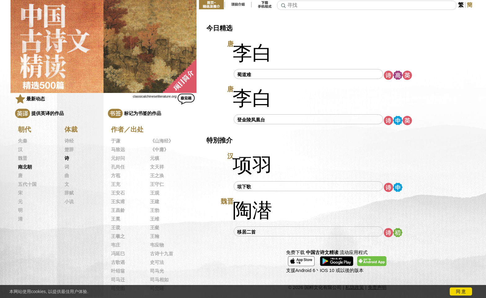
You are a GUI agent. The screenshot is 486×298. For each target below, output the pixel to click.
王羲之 (118, 236)
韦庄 (115, 245)
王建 (154, 201)
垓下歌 (244, 186)
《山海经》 (161, 140)
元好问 (118, 158)
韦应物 (157, 245)
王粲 (154, 227)
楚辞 (69, 149)
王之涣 (157, 175)
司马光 (157, 271)
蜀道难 (244, 74)
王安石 (118, 193)
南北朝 (25, 166)
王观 (154, 193)
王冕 (115, 219)
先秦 (22, 140)
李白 (252, 53)
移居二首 (246, 231)
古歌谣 (118, 262)
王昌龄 (118, 210)
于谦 (115, 140)
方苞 (115, 175)
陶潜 (252, 210)
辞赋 (69, 193)
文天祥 (157, 166)
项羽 (252, 165)
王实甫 (118, 201)
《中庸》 (159, 149)
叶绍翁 (118, 271)
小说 (69, 201)
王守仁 (157, 184)
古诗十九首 (161, 253)
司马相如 (159, 279)
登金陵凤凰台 (251, 119)
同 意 (461, 291)
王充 (115, 184)
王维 (154, 219)
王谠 (115, 227)
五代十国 (27, 184)
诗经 (69, 140)
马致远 (118, 149)
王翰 (154, 236)
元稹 (154, 158)
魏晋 (22, 158)
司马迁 (118, 279)
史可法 (157, 262)
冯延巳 (118, 253)
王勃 (154, 210)
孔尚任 (118, 166)
